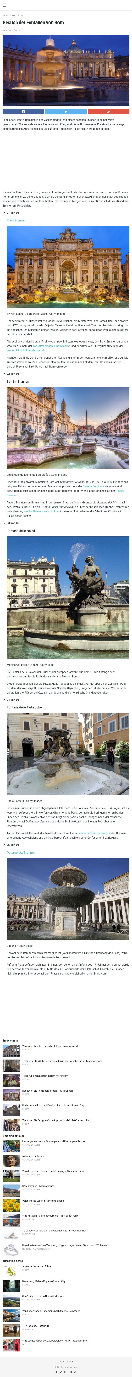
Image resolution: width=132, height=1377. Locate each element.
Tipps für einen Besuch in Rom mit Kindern (45, 1075)
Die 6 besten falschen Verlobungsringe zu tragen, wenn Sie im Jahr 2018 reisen (65, 1245)
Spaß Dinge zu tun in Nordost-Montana (43, 1296)
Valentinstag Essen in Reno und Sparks (43, 1200)
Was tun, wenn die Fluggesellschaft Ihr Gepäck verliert (51, 1215)
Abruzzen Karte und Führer (37, 1266)
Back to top (66, 1361)
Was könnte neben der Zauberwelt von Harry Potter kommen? (55, 1340)
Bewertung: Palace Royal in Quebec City (43, 1281)
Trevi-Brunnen (16, 220)
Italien (14, 15)
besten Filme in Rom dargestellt (26, 350)
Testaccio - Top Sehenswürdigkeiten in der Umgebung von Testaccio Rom (62, 1061)
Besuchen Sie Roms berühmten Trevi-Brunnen (47, 1090)
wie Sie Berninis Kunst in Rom (41, 511)
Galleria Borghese (93, 486)
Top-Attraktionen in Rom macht (51, 346)
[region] (66, 161)
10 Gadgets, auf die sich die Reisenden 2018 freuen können (54, 1230)
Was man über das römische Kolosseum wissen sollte (51, 1046)
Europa (6, 15)
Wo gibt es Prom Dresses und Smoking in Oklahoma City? (53, 1171)
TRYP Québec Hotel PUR (35, 1326)
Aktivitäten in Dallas (33, 1156)
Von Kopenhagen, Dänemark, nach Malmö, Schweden (51, 1311)
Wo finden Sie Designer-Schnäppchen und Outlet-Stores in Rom (56, 1120)
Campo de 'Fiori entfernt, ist (94, 833)
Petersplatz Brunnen (21, 853)
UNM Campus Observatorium (38, 1186)
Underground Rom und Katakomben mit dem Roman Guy (53, 1105)
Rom (22, 15)
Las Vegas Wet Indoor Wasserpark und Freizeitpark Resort (53, 1141)
